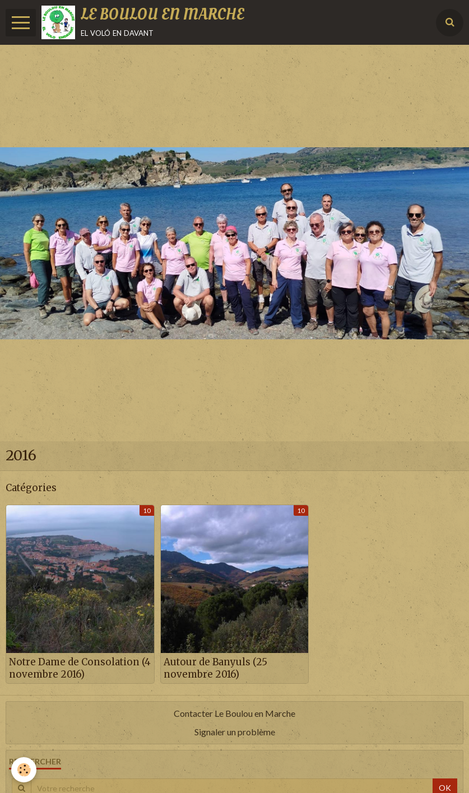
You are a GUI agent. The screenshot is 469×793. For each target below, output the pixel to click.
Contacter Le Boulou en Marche (234, 713)
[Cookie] (23, 769)
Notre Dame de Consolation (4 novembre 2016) (80, 668)
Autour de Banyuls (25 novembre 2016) (215, 668)
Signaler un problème (234, 731)
